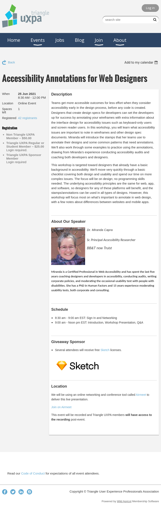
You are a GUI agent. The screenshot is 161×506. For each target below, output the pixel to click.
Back (11, 62)
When (6, 94)
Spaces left (7, 110)
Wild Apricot (124, 501)
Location (7, 103)
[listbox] (141, 62)
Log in (150, 8)
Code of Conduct (33, 473)
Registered (9, 118)
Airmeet (141, 394)
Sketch (105, 350)
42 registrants (27, 118)
